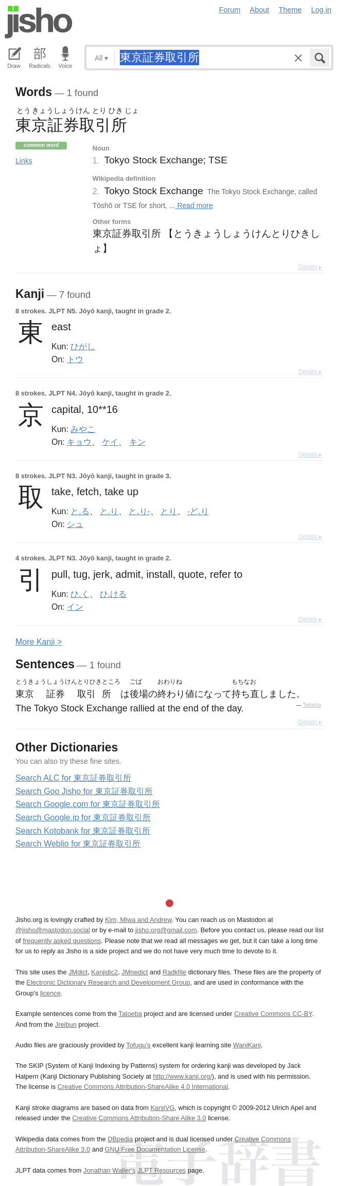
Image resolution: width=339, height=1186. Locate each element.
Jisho (39, 22)
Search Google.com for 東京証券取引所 (87, 804)
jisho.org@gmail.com (166, 930)
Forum (230, 10)
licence (50, 993)
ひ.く (79, 593)
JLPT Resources (161, 1170)
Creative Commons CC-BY (273, 1014)
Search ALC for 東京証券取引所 (73, 778)
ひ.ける (113, 593)
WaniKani (247, 1045)
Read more (194, 205)
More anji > (38, 641)
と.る (79, 511)
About (260, 10)
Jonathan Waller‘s (109, 1170)
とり (168, 511)
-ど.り (197, 511)
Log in (321, 10)
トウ (75, 359)
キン (137, 441)
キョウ (79, 441)
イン (75, 606)
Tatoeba (311, 705)
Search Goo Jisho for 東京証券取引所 (84, 791)
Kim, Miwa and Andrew (138, 920)
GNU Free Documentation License (155, 1149)
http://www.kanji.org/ (182, 1076)
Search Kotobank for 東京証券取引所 (82, 830)
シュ (75, 524)
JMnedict (134, 972)
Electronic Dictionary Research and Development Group (108, 982)
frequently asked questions (62, 941)
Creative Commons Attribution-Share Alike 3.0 (139, 1118)
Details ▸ (310, 267)
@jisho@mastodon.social (52, 930)
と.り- (139, 511)
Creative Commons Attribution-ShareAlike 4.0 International (143, 1086)
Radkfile (174, 972)
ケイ (110, 441)
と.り (109, 511)
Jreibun (66, 1024)
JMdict (77, 972)
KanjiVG (162, 1108)
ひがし (82, 346)
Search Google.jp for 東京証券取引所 (83, 817)
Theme (290, 10)
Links (23, 161)
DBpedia (120, 1139)
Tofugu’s (138, 1045)
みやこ (82, 429)
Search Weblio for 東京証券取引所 (77, 843)
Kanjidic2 (104, 972)
